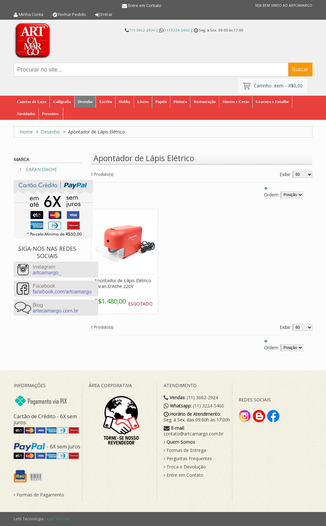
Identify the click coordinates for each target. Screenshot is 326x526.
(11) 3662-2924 (142, 30)
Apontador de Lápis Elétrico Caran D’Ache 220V (122, 283)
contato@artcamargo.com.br (193, 434)
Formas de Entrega (185, 450)
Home (26, 132)
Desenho (50, 132)
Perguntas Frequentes (188, 458)
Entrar (106, 14)
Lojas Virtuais (57, 519)
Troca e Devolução (185, 467)
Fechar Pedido (72, 14)
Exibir (285, 174)
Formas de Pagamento (39, 495)
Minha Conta (31, 14)
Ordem (271, 195)
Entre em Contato (144, 5)
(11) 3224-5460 (176, 30)
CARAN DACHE (41, 169)
